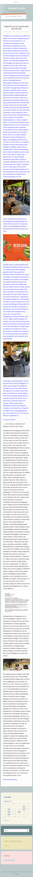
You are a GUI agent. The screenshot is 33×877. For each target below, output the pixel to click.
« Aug (5, 820)
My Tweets (6, 845)
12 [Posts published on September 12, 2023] (9, 811)
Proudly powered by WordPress (10, 871)
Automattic (16, 873)
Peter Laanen (26, 32)
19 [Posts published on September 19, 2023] (9, 814)
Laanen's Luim (16, 8)
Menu (17, 2)
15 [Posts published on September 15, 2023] (19, 811)
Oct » (8, 820)
